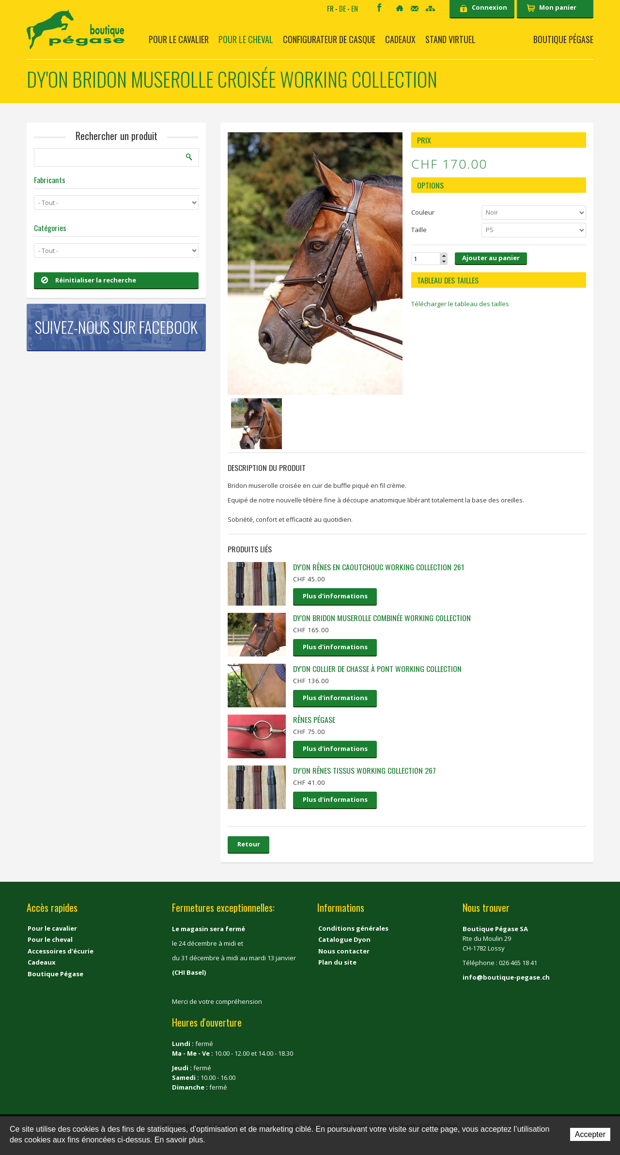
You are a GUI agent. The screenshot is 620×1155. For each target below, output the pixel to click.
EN (354, 8)
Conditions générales (353, 928)
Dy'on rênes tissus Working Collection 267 (364, 770)
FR (330, 8)
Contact (414, 8)
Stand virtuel (450, 39)
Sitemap (430, 8)
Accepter (590, 1134)
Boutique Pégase (563, 39)
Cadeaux (400, 39)
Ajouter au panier (491, 257)
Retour (248, 844)
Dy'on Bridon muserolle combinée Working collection (382, 618)
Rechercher (189, 157)
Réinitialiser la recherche (88, 280)
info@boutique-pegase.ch (506, 977)
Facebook (379, 7)
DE (342, 8)
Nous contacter (344, 951)
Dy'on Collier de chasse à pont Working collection (377, 668)
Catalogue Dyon (344, 939)
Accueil (399, 8)
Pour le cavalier (179, 39)
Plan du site (337, 962)
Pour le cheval (245, 39)
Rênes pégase (314, 719)
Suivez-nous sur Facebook (116, 326)
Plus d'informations (335, 596)
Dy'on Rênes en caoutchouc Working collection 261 (378, 567)
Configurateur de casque (329, 39)
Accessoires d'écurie (60, 951)
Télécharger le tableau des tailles (460, 303)
